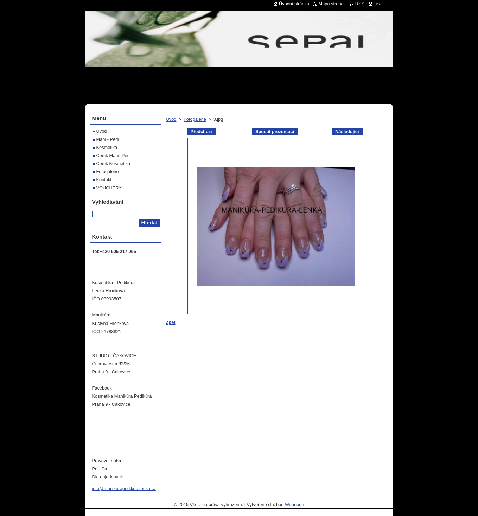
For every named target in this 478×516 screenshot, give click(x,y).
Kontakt (103, 179)
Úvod (171, 119)
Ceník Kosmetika (113, 163)
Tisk (378, 3)
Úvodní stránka (294, 3)
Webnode (294, 504)
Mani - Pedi (107, 139)
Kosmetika (106, 147)
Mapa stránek (332, 3)
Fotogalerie (195, 119)
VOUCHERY (109, 187)
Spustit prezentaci (274, 131)
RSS (359, 3)
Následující (347, 131)
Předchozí (201, 131)
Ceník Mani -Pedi (113, 155)
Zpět (171, 322)
